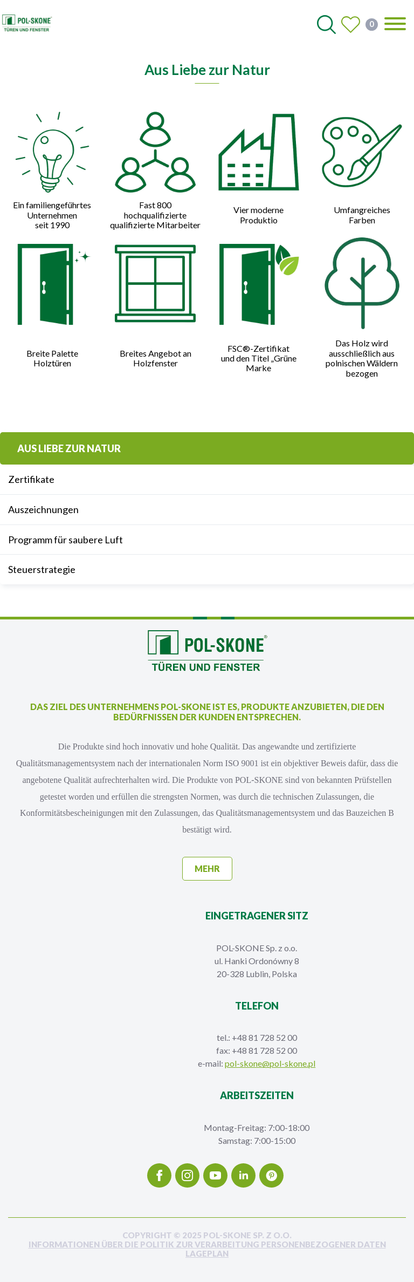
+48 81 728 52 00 (264, 1037)
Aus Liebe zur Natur (69, 448)
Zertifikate (31, 479)
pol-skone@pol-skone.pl (270, 1063)
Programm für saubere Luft (65, 539)
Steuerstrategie (41, 569)
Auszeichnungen (43, 509)
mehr (207, 868)
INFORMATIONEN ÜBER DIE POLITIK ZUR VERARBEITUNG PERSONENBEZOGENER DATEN (207, 1244)
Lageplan (207, 1253)
